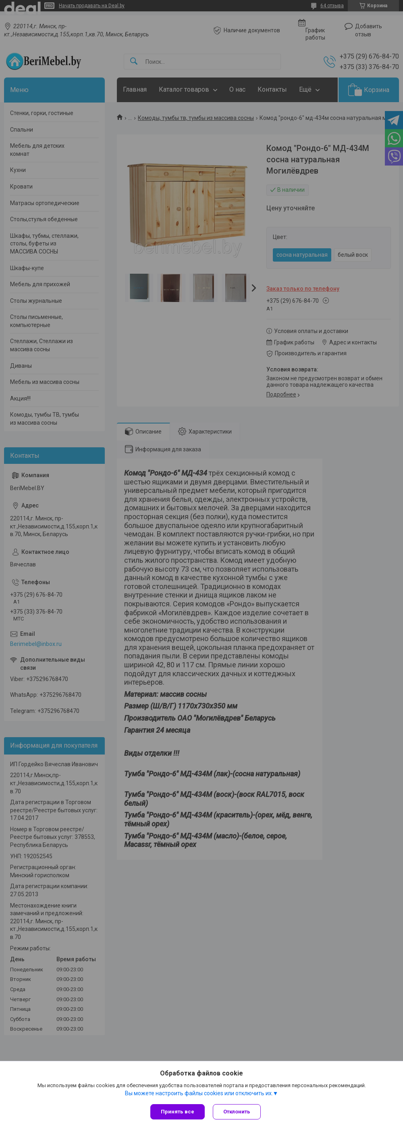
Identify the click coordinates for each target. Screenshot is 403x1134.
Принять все (177, 1112)
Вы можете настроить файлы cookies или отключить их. (199, 1093)
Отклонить (236, 1112)
